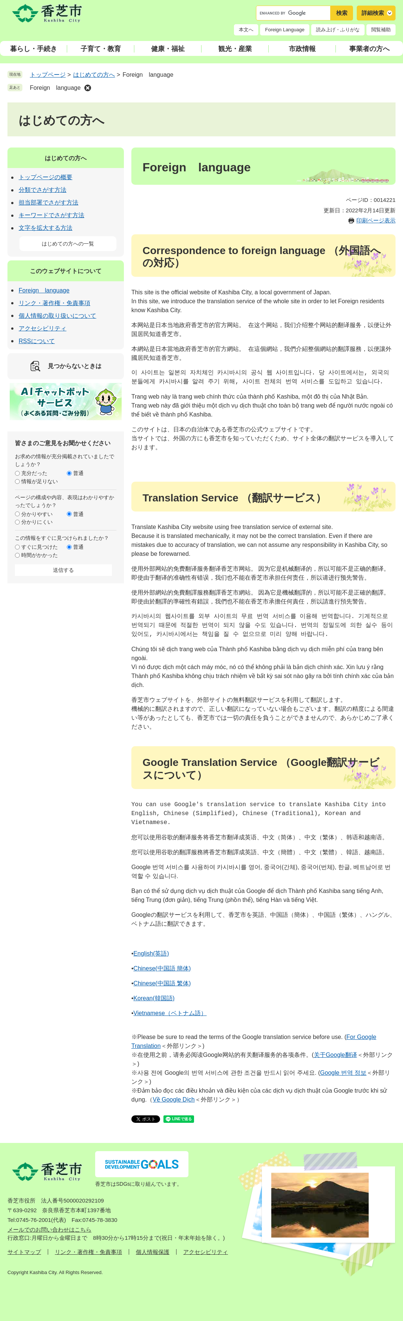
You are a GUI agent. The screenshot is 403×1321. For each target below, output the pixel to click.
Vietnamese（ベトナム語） (170, 1013)
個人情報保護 (152, 1252)
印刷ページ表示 (376, 220)
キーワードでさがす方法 (51, 215)
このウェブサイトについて (65, 271)
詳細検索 (373, 13)
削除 (87, 88)
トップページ (48, 75)
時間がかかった (39, 555)
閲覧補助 (381, 29)
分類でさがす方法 (42, 190)
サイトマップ (24, 1252)
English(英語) (151, 953)
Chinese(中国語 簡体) (162, 968)
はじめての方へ (94, 75)
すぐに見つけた (39, 547)
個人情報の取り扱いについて (57, 316)
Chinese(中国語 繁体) (162, 983)
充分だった (34, 473)
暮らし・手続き (33, 49)
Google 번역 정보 (343, 1073)
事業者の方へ (369, 49)
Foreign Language (284, 29)
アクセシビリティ (42, 328)
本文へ (246, 29)
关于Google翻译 (335, 1055)
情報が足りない (39, 481)
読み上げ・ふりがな (338, 29)
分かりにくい (37, 522)
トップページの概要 (45, 177)
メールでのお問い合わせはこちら (49, 1229)
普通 (78, 473)
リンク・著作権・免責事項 (54, 303)
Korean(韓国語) (154, 998)
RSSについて (37, 341)
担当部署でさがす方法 (48, 202)
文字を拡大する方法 (45, 228)
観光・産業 (235, 49)
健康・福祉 (168, 49)
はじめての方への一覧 (68, 244)
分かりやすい (37, 514)
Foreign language (55, 88)
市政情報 (302, 49)
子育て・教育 (101, 49)
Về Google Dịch (174, 1099)
